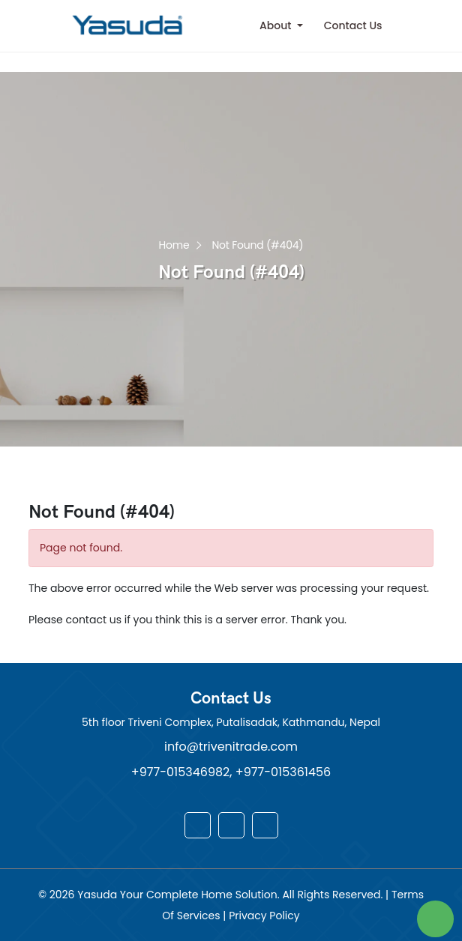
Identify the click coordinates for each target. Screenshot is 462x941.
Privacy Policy (264, 915)
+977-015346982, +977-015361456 (231, 772)
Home (174, 243)
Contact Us (353, 25)
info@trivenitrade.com (231, 746)
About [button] (277, 25)
